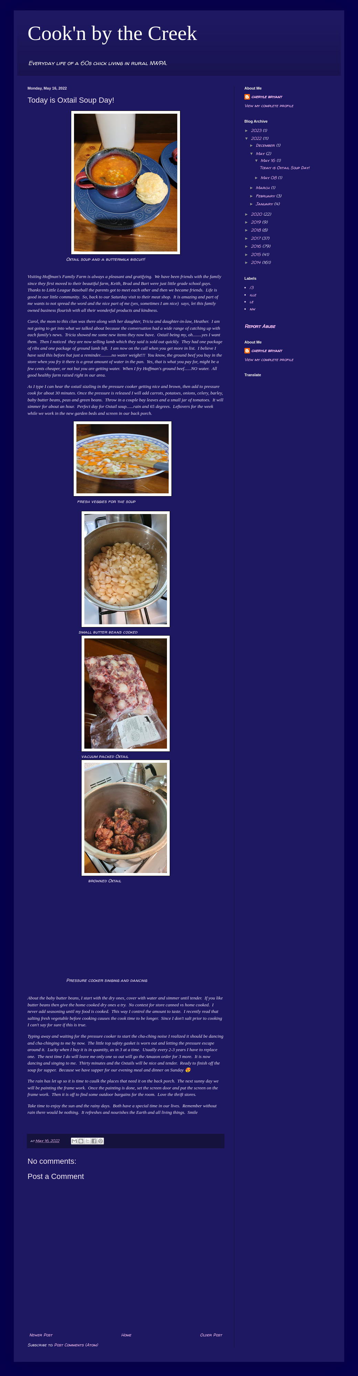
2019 (256, 222)
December (266, 145)
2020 (257, 214)
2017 (256, 238)
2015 (256, 254)
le (251, 302)
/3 (251, 287)
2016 (256, 246)
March (263, 188)
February (266, 196)
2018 (256, 230)
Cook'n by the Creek (112, 33)
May (261, 153)
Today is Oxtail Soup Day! (284, 168)
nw (252, 309)
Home (126, 1335)
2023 (257, 130)
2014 (256, 262)
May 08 (269, 178)
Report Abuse (259, 326)
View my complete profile (268, 106)
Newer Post (40, 1335)
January (265, 204)
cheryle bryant (266, 97)
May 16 (268, 160)
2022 (257, 138)
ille (253, 295)
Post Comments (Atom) (76, 1345)
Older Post (211, 1335)
